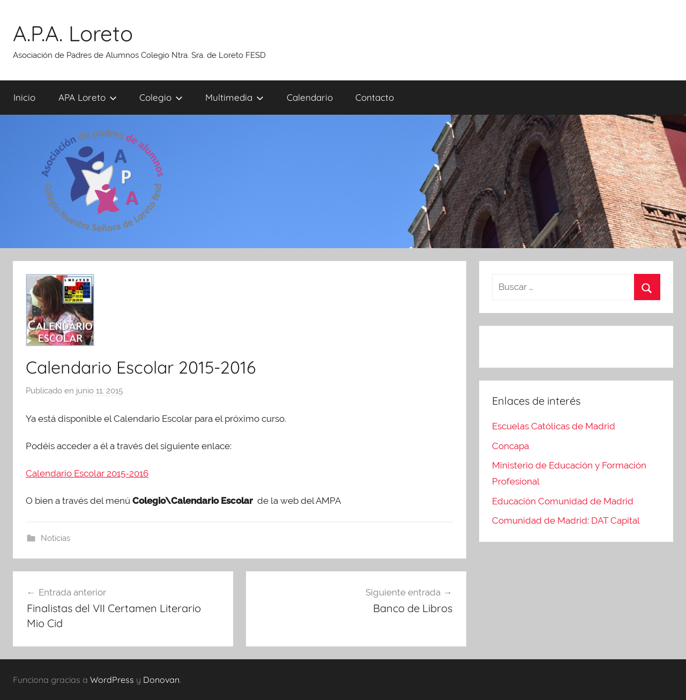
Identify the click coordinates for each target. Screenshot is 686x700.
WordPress (112, 679)
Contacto (374, 97)
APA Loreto (87, 97)
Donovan (161, 679)
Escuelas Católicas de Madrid (553, 426)
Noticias (55, 538)
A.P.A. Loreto (73, 33)
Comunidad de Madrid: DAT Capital (566, 520)
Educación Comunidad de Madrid (562, 501)
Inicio (24, 97)
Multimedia (234, 97)
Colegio (161, 97)
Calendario (310, 97)
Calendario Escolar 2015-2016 (87, 473)
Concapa (510, 446)
